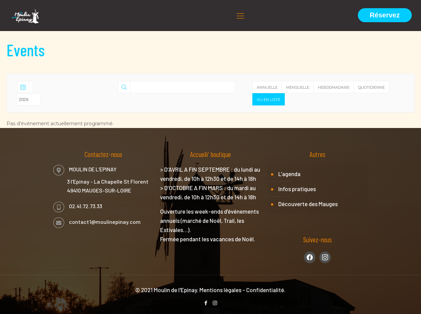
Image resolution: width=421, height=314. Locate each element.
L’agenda (289, 173)
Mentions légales (220, 289)
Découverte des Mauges (308, 203)
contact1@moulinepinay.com (105, 221)
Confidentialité (265, 289)
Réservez (385, 15)
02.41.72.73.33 (85, 206)
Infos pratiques (297, 188)
